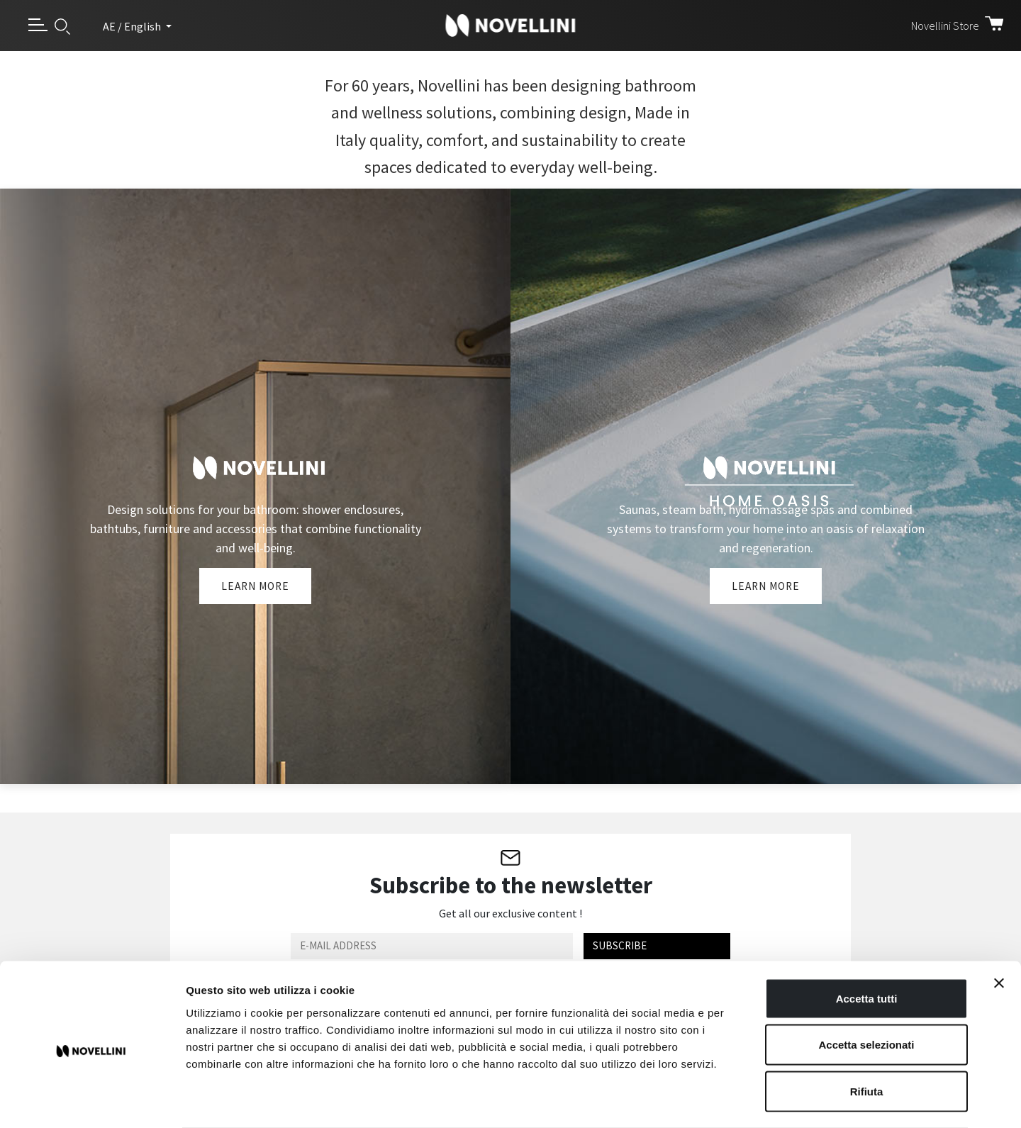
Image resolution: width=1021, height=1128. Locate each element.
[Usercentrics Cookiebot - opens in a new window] (92, 1100)
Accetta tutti (867, 942)
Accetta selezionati (866, 989)
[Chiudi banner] (999, 927)
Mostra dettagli (746, 1100)
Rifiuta (866, 1035)
